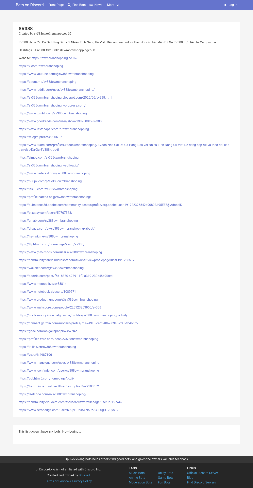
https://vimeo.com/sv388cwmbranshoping (48, 157)
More (110, 5)
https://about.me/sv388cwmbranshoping (47, 82)
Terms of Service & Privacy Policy (68, 481)
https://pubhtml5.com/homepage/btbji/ (46, 378)
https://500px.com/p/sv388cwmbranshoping (50, 181)
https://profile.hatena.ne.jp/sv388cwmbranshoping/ (55, 197)
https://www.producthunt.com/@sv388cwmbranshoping (58, 299)
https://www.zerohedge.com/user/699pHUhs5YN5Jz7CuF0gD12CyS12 (68, 410)
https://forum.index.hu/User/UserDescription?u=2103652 (59, 386)
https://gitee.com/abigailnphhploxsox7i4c (48, 331)
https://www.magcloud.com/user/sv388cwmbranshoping (59, 363)
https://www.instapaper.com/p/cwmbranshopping (54, 129)
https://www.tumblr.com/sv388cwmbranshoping (53, 113)
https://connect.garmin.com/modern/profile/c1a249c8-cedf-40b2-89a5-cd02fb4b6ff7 (79, 323)
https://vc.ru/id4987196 (35, 355)
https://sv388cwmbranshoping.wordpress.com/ (52, 105)
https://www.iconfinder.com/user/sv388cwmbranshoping (59, 370)
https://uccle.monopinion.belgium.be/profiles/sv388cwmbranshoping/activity (73, 315)
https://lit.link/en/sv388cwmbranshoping (47, 347)
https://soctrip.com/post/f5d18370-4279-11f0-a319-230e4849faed (65, 276)
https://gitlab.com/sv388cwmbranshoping (48, 220)
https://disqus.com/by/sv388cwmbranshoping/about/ (57, 228)
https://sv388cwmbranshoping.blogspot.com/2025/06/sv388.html (65, 97)
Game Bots (166, 478)
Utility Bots (165, 473)
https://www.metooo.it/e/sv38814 (42, 284)
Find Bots (77, 5)
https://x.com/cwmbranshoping (41, 66)
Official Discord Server (202, 473)
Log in (230, 5)
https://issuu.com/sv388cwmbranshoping (48, 189)
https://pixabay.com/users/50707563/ (45, 213)
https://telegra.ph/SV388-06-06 (40, 137)
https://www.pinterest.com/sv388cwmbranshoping (54, 173)
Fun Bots (164, 482)
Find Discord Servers (201, 482)
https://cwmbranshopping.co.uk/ (54, 58)
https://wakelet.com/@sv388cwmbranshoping (51, 268)
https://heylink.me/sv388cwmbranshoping (48, 236)
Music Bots (137, 473)
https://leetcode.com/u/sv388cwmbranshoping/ (52, 394)
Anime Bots (137, 478)
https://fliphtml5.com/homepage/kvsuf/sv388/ (52, 244)
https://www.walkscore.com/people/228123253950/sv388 (60, 307)
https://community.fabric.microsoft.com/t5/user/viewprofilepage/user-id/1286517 (76, 260)
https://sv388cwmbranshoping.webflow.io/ (49, 165)
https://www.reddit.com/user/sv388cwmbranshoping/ (57, 90)
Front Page (56, 5)
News (96, 5)
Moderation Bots (140, 482)
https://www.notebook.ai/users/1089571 (47, 292)
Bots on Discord (30, 5)
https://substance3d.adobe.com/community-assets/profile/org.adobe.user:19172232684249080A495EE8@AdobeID (100, 205)
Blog (190, 478)
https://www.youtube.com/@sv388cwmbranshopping (56, 74)
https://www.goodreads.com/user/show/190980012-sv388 (60, 121)
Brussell (84, 475)
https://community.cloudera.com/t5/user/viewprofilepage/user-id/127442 (70, 402)
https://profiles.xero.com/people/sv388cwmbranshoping (58, 339)
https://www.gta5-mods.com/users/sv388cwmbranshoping (60, 252)
